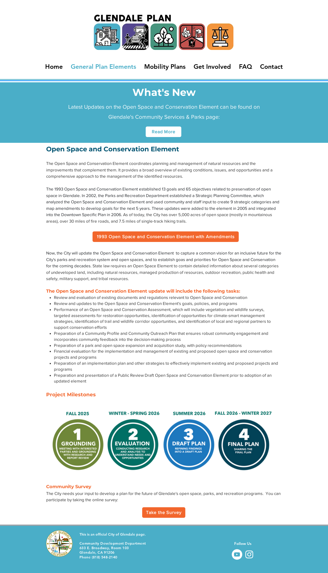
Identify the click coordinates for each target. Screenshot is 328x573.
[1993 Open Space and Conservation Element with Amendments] (166, 236)
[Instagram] (249, 554)
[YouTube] (237, 554)
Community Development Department (112, 543)
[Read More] (163, 131)
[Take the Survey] (163, 512)
